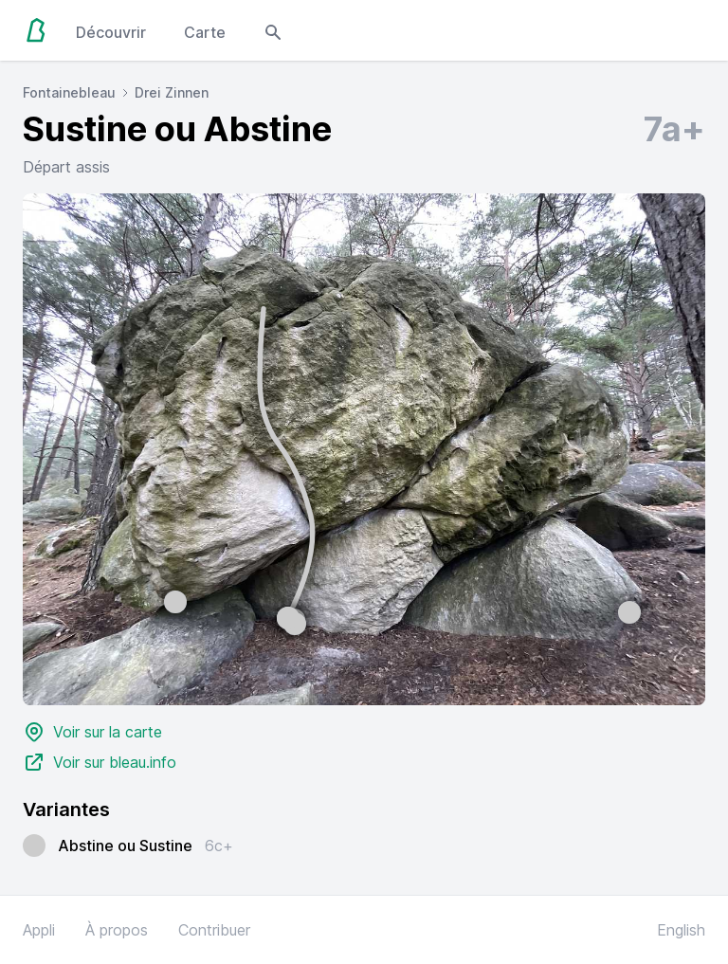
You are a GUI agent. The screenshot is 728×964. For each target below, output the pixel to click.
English (681, 929)
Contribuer (214, 929)
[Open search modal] (273, 30)
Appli (39, 929)
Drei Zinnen (172, 92)
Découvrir (111, 32)
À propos (116, 929)
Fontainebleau (69, 92)
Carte (205, 32)
